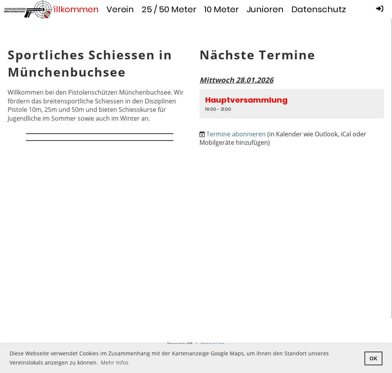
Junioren (265, 9)
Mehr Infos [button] (115, 362)
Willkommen (72, 9)
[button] (291, 103)
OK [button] (373, 358)
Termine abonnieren (236, 134)
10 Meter (221, 9)
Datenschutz (318, 9)
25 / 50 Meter (169, 9)
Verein (120, 9)
